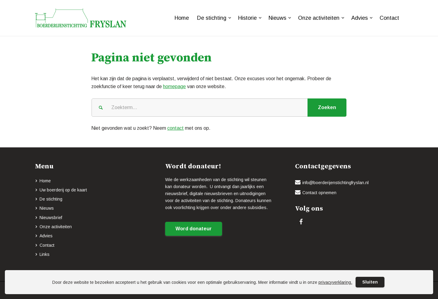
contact (175, 128)
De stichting (51, 199)
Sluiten (370, 282)
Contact (47, 245)
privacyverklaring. (335, 282)
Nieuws (47, 208)
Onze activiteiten (56, 226)
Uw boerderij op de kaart (63, 189)
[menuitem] (182, 18)
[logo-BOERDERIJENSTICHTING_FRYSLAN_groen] (80, 18)
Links (45, 254)
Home (45, 180)
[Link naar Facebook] (300, 221)
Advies (46, 235)
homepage (174, 86)
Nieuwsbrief (51, 217)
